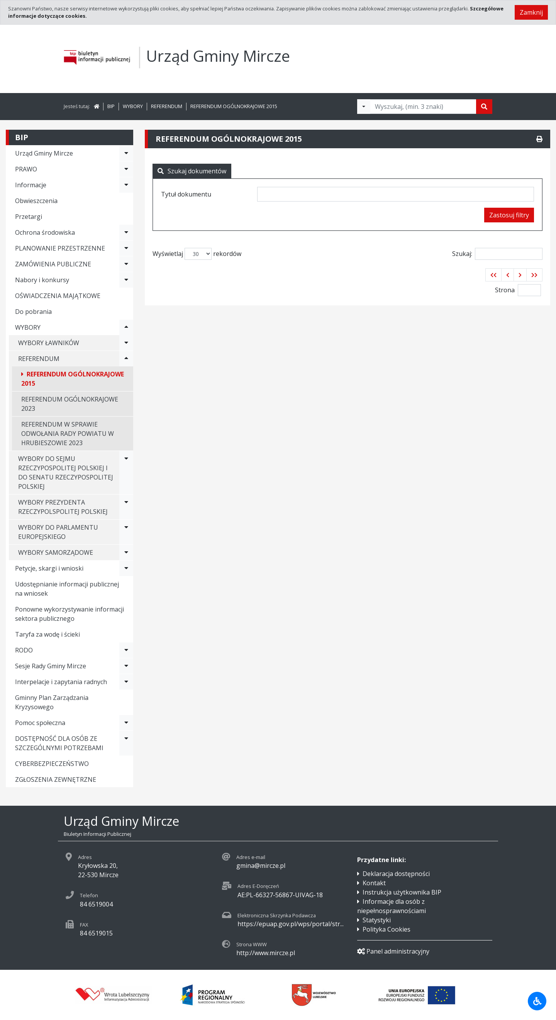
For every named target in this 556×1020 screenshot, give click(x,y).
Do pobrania (33, 311)
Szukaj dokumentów (192, 171)
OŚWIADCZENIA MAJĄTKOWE (57, 295)
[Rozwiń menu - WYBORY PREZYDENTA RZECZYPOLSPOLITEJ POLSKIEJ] (126, 507)
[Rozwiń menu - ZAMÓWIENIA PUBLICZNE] (126, 264)
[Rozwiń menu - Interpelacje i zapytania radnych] (126, 682)
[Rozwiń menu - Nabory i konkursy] (126, 280)
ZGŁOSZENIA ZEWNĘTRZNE (55, 779)
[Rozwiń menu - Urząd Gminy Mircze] (126, 153)
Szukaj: (497, 254)
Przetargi (28, 216)
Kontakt (374, 883)
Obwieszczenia (36, 201)
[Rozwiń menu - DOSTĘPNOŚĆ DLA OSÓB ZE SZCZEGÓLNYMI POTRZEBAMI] (126, 743)
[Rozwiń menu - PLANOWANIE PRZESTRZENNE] (126, 248)
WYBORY (133, 106)
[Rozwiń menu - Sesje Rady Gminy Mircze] (126, 666)
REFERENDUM (166, 106)
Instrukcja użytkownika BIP (402, 892)
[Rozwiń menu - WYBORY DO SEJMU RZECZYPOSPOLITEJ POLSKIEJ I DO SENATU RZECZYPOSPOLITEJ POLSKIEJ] (126, 472)
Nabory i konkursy (42, 280)
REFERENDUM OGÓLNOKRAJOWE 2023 (69, 404)
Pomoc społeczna (40, 722)
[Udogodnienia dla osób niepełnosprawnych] (537, 1001)
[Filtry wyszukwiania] (363, 106)
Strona (505, 290)
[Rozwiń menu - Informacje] (126, 185)
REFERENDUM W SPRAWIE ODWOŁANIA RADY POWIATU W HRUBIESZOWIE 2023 (67, 433)
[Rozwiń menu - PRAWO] (126, 169)
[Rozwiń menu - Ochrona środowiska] (126, 232)
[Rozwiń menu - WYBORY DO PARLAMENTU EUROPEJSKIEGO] (126, 532)
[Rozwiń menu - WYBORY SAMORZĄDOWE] (126, 552)
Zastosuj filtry (509, 215)
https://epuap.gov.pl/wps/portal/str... (290, 924)
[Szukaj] (484, 106)
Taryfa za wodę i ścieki (47, 634)
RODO (24, 650)
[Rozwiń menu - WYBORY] (126, 327)
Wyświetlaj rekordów (197, 254)
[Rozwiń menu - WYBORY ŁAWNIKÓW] (126, 343)
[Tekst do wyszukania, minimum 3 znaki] (423, 106)
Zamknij (531, 12)
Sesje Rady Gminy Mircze (50, 666)
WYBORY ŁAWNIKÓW (48, 343)
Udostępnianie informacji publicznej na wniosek (67, 589)
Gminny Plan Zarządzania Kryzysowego (51, 702)
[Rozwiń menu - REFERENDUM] (126, 358)
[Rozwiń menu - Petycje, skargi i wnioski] (126, 568)
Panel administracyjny (393, 951)
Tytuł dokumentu (186, 194)
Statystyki (377, 920)
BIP (111, 106)
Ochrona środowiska (45, 232)
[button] (493, 274)
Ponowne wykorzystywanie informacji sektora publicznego (69, 614)
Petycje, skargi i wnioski (49, 568)
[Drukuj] (539, 139)
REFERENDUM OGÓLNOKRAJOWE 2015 (233, 106)
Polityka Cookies (386, 929)
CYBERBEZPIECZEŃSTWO (52, 763)
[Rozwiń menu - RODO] (126, 650)
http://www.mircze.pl (265, 953)
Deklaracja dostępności (396, 873)
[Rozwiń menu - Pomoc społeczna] (126, 722)
